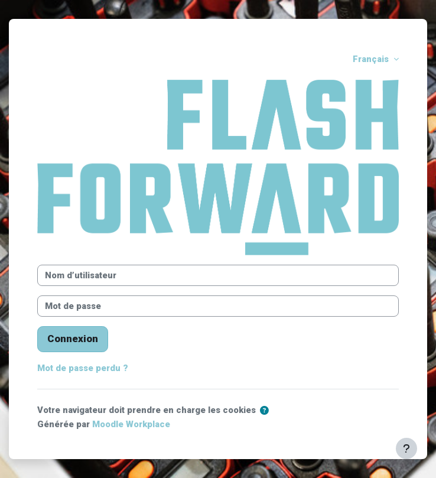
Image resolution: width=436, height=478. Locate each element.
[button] (264, 411)
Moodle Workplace (131, 424)
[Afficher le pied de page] (406, 448)
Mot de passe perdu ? (82, 368)
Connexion (72, 338)
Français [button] (372, 59)
